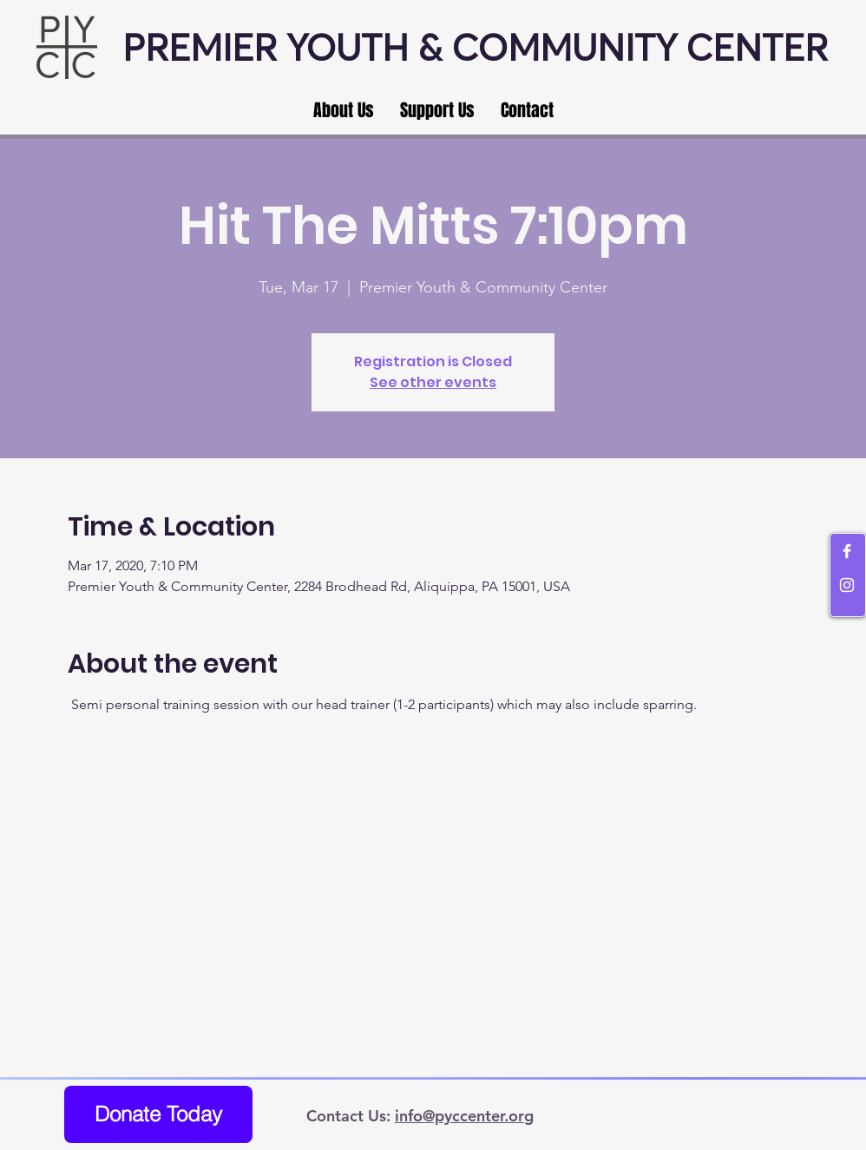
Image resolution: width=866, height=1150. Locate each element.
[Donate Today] (158, 1114)
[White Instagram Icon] (846, 585)
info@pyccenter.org (464, 1116)
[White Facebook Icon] (846, 551)
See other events (433, 382)
